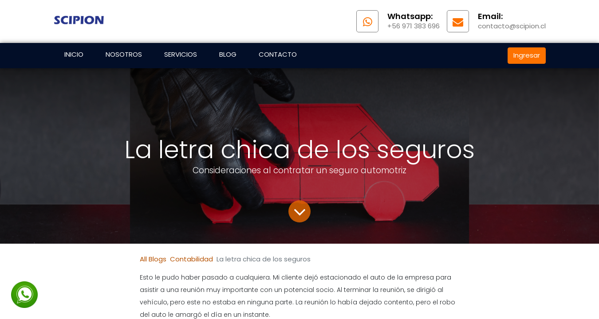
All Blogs (153, 259)
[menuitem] (74, 55)
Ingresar (526, 55)
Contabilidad (191, 259)
